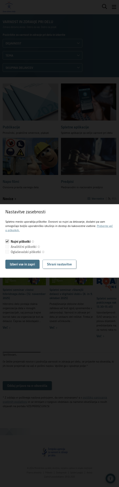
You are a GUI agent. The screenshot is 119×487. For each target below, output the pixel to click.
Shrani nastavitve (59, 264)
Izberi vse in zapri (22, 264)
